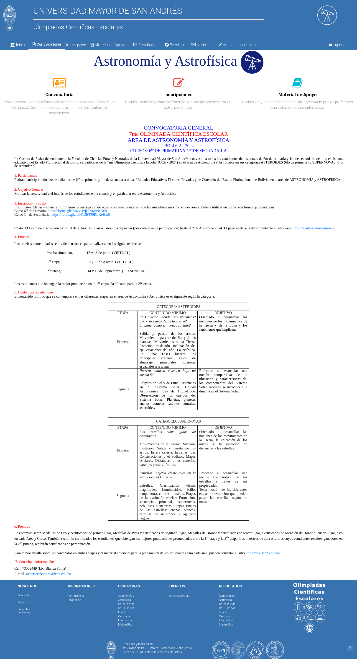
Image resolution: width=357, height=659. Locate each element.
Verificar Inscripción (237, 44)
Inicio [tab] (17, 44)
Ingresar (338, 44)
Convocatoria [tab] (46, 44)
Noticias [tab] (201, 44)
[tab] (59, 85)
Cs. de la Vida (126, 604)
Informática (125, 620)
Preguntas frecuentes (24, 610)
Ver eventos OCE (179, 595)
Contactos (24, 602)
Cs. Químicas (126, 608)
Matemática (125, 624)
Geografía (124, 616)
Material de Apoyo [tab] (107, 44)
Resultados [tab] (145, 44)
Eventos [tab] (174, 44)
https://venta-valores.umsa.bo (314, 228)
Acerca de (23, 595)
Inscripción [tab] (75, 45)
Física (121, 612)
